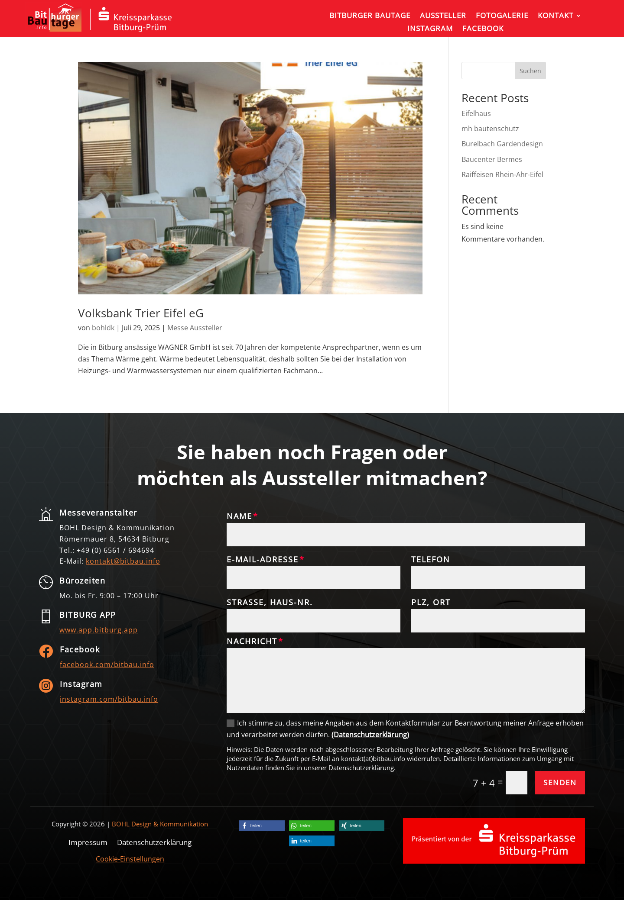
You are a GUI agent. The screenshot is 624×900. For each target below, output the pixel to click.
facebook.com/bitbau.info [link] (107, 664)
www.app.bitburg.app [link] (98, 630)
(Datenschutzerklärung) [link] (370, 734)
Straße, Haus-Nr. (270, 602)
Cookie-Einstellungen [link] (130, 859)
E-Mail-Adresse (263, 560)
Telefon (430, 560)
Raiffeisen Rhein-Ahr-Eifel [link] (503, 174)
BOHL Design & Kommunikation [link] (160, 823)
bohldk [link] (103, 327)
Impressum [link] (87, 841)
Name (239, 516)
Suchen (530, 71)
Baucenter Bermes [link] (492, 159)
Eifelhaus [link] (476, 113)
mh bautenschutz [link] (490, 128)
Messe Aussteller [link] (194, 327)
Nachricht (252, 641)
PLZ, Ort (431, 602)
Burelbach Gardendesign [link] (502, 143)
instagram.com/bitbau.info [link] (109, 699)
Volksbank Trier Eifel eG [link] (141, 313)
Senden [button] (560, 782)
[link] (53, 29)
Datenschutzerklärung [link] (154, 841)
